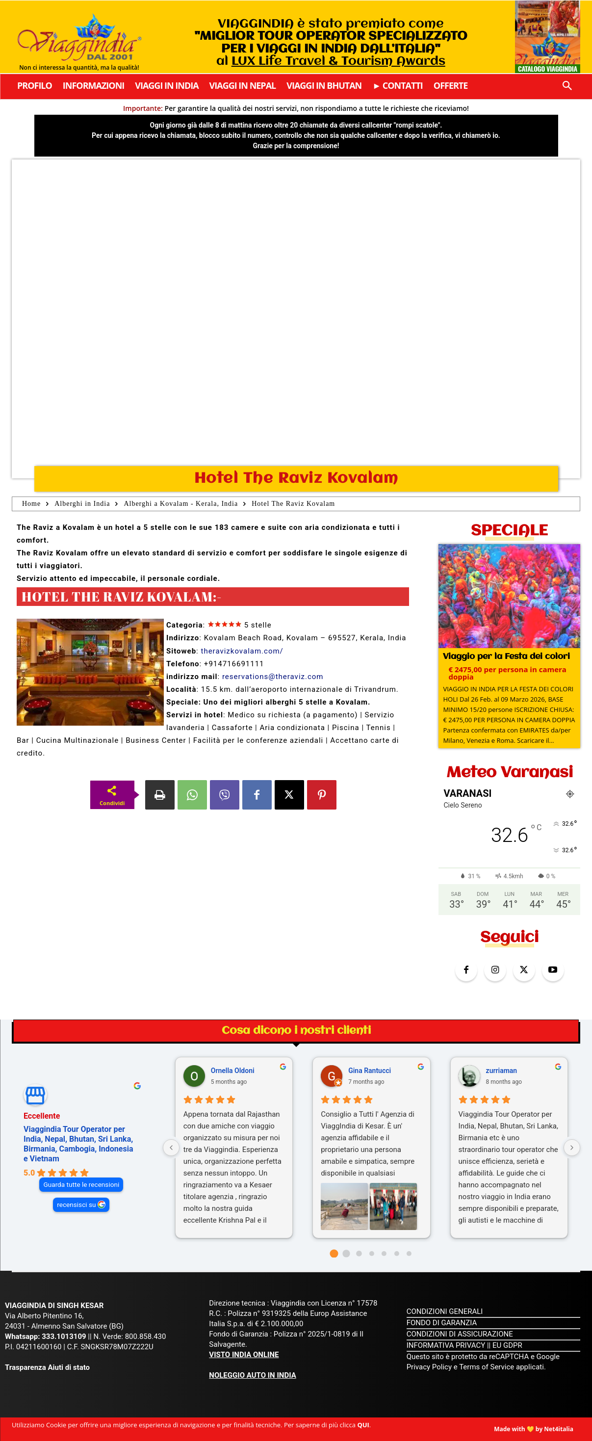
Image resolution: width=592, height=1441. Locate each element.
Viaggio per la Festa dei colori (506, 657)
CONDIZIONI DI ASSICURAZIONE (460, 1334)
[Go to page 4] (384, 1253)
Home (31, 503)
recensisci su (76, 1204)
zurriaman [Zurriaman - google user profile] (501, 1070)
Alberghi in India (82, 503)
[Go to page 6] (409, 1253)
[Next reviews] (572, 1147)
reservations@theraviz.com (273, 676)
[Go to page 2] (358, 1253)
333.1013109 (64, 1336)
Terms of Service (486, 1366)
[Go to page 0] (334, 1253)
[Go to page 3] (371, 1253)
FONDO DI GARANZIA (442, 1322)
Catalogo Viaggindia (547, 68)
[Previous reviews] (171, 1147)
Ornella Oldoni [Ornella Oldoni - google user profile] (233, 1070)
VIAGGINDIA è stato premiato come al (330, 43)
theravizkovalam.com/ (242, 651)
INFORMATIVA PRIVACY (446, 1345)
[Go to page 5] (396, 1253)
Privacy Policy (430, 1366)
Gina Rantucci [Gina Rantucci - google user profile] (369, 1070)
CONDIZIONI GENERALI (445, 1311)
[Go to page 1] (346, 1253)
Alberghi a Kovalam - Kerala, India (181, 503)
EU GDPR (507, 1345)
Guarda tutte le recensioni (81, 1184)
